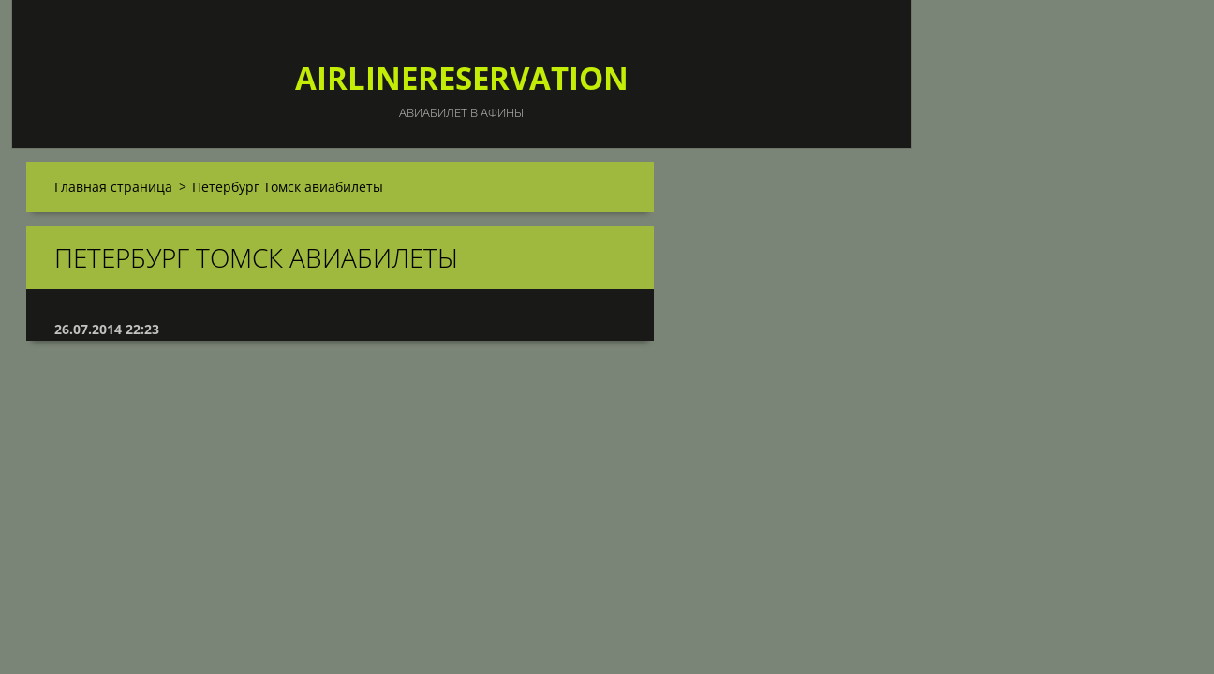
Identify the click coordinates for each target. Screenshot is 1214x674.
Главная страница (113, 187)
